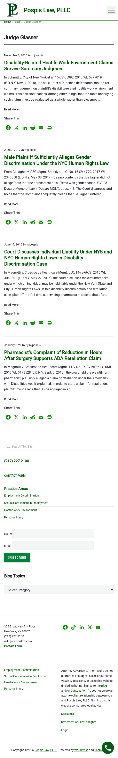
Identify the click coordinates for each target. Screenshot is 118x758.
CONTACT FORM (14, 475)
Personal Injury (13, 517)
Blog (104, 685)
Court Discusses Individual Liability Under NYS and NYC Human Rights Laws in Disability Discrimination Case (58, 258)
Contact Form (79, 690)
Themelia (100, 750)
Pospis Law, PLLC (45, 750)
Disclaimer (67, 713)
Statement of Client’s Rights (78, 722)
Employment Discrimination (21, 495)
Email (49, 545)
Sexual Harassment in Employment (26, 503)
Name (8, 533)
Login (64, 730)
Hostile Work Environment (20, 510)
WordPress (81, 750)
